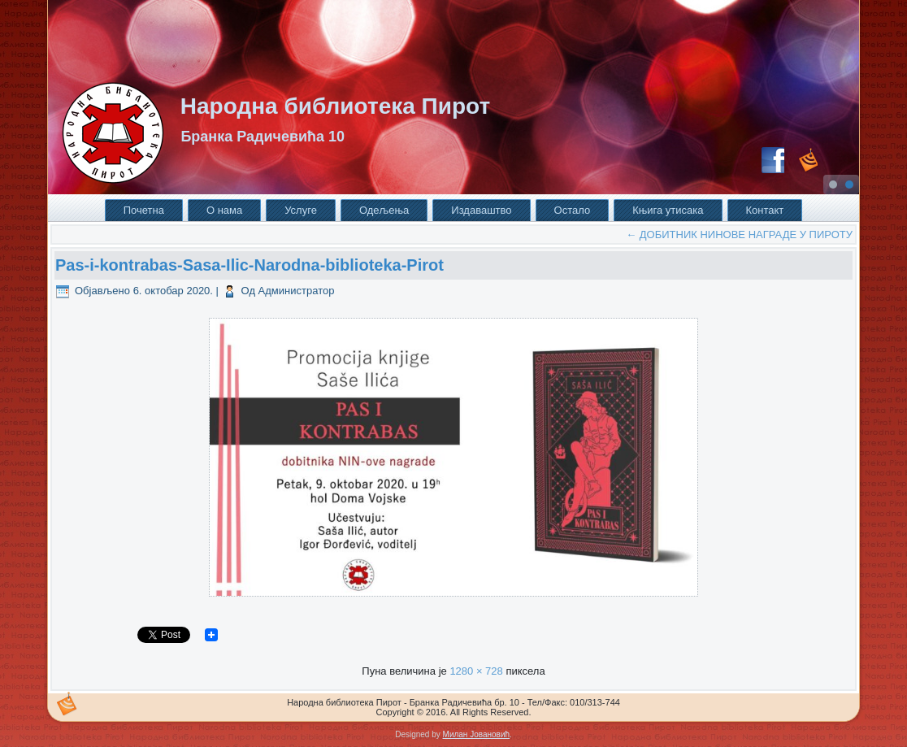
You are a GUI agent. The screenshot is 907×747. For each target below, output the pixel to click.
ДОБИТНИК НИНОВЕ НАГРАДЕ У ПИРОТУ (739, 234)
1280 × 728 (475, 671)
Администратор (296, 290)
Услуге (300, 210)
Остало (572, 210)
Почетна (144, 210)
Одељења (384, 210)
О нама (224, 210)
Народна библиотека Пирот (335, 106)
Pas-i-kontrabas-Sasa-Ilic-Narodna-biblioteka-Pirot (249, 265)
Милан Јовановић (476, 734)
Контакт (765, 210)
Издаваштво (481, 210)
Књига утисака (667, 210)
